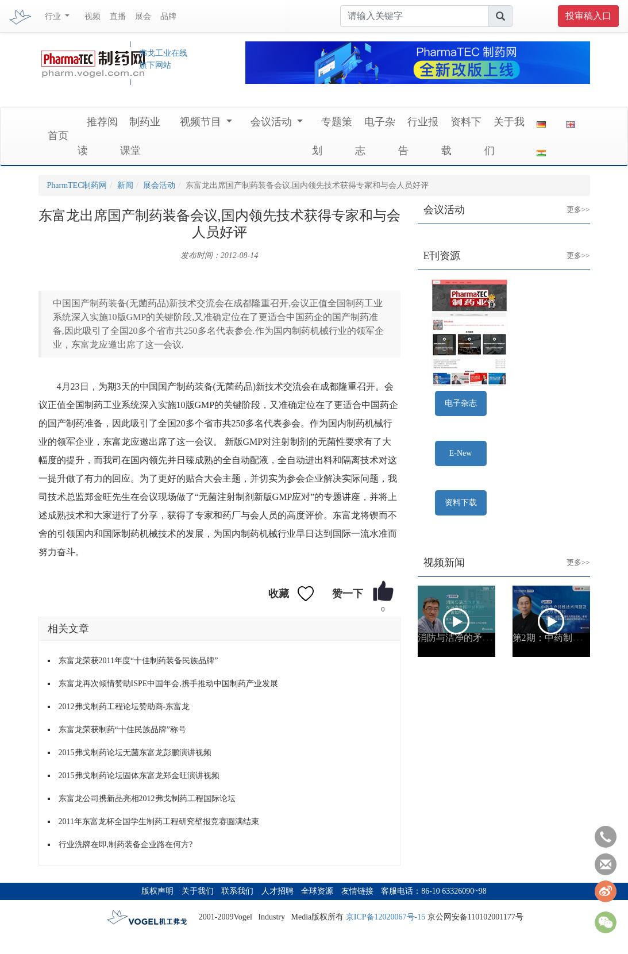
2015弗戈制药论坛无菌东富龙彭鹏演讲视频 (135, 752)
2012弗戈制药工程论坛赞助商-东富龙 (124, 706)
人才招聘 (277, 891)
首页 (58, 135)
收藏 (278, 593)
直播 (118, 16)
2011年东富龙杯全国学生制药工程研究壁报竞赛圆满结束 (159, 821)
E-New (460, 453)
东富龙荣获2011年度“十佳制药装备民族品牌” (138, 660)
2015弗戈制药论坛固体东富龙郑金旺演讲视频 (139, 775)
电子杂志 (461, 403)
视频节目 (202, 122)
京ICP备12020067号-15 (385, 917)
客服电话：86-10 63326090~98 (434, 891)
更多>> (569, 200)
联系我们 (237, 891)
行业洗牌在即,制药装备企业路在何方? (126, 844)
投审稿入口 (588, 16)
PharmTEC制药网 (77, 185)
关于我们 (198, 891)
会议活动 (273, 122)
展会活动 (159, 185)
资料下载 (461, 502)
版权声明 (157, 891)
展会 (143, 16)
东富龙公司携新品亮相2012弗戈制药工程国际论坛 (147, 798)
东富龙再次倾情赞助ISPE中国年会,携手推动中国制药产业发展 (168, 683)
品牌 (168, 16)
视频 (92, 16)
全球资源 (317, 891)
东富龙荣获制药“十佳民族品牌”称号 (122, 729)
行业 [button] (54, 16)
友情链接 (357, 891)
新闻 (125, 185)
